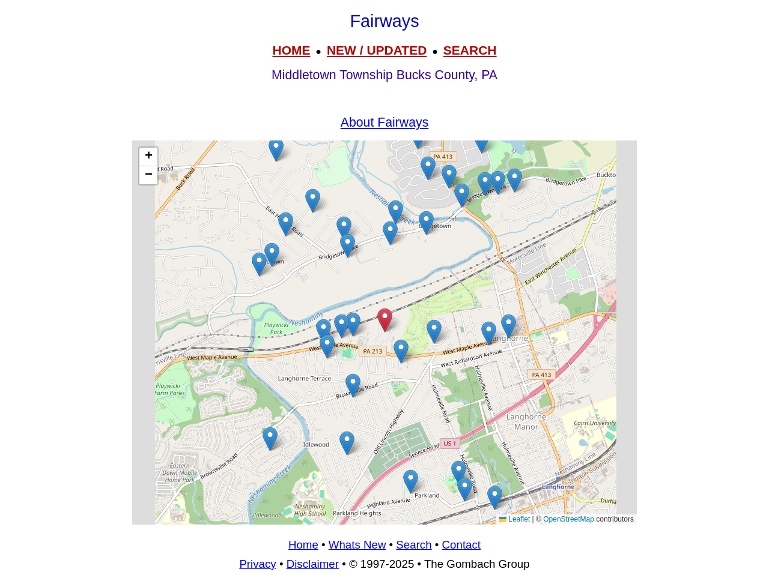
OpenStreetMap (568, 519)
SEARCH (470, 50)
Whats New (357, 544)
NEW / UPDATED (377, 50)
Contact (461, 544)
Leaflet (514, 519)
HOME (291, 50)
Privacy (257, 564)
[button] (481, 141)
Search (413, 544)
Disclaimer (313, 564)
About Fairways (385, 122)
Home (303, 544)
